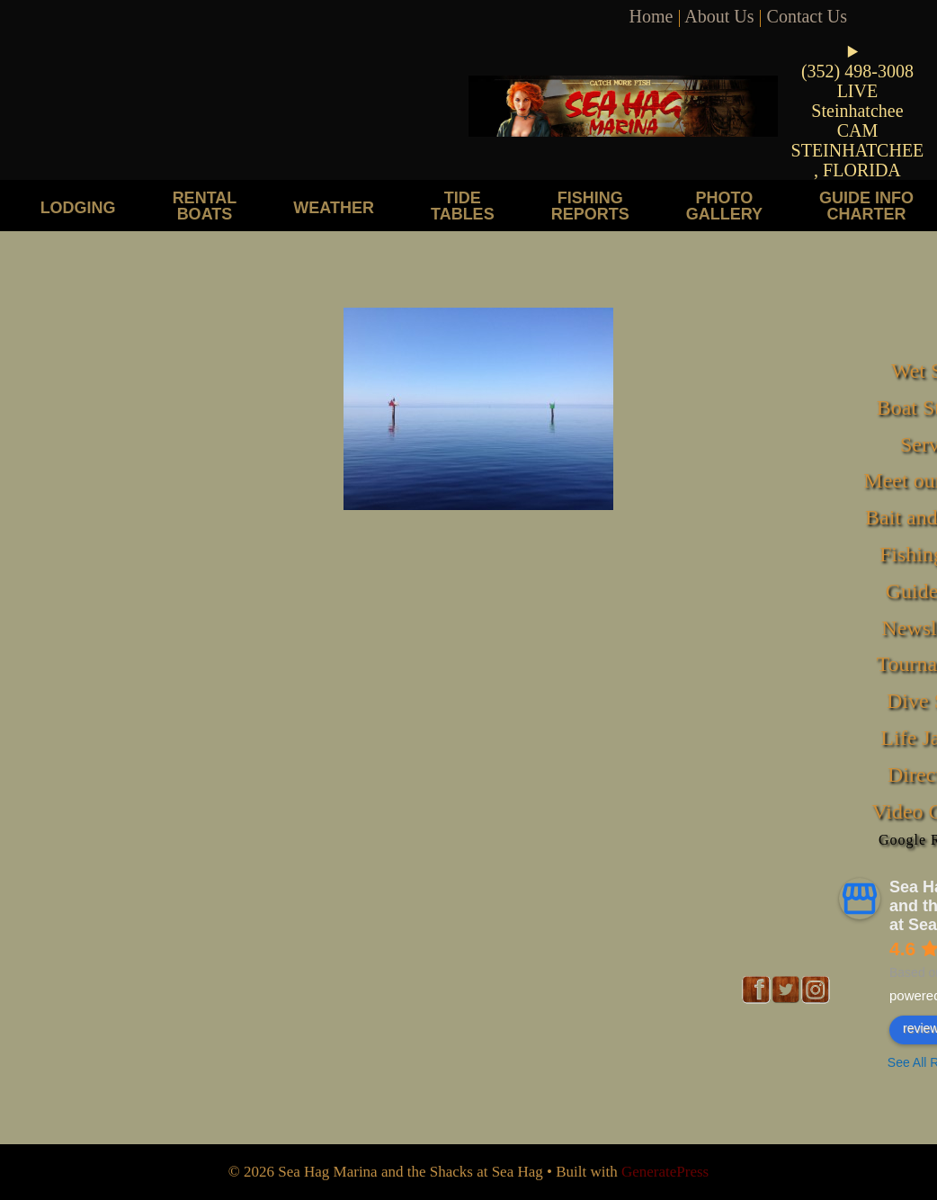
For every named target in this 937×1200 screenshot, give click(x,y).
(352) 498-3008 (857, 71)
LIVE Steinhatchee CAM (857, 110)
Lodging (78, 207)
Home (651, 16)
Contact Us (807, 16)
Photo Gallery (724, 205)
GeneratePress (665, 1171)
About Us (719, 16)
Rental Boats (205, 205)
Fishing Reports (590, 205)
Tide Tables (463, 205)
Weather (333, 207)
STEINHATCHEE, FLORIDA (857, 160)
